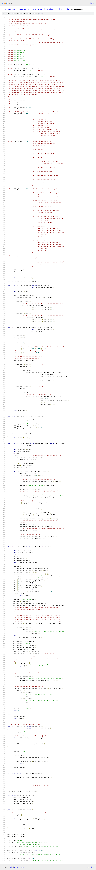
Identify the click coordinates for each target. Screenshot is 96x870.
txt (88, 867)
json (92, 867)
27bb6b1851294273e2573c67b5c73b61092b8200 (36, 9)
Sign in (92, 3)
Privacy (16, 867)
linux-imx (11, 9)
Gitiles (11, 867)
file (40, 14)
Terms (22, 867)
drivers (61, 9)
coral (4, 9)
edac (68, 9)
